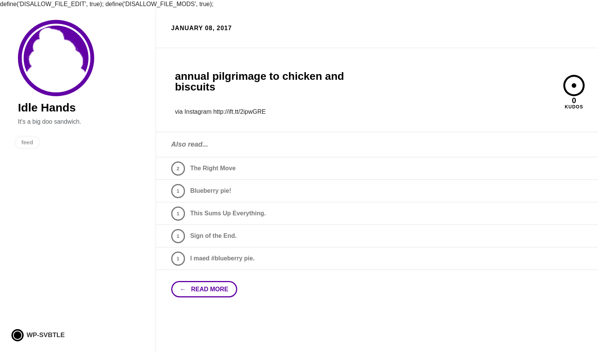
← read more (204, 289)
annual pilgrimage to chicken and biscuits (259, 81)
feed (27, 142)
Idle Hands (56, 58)
